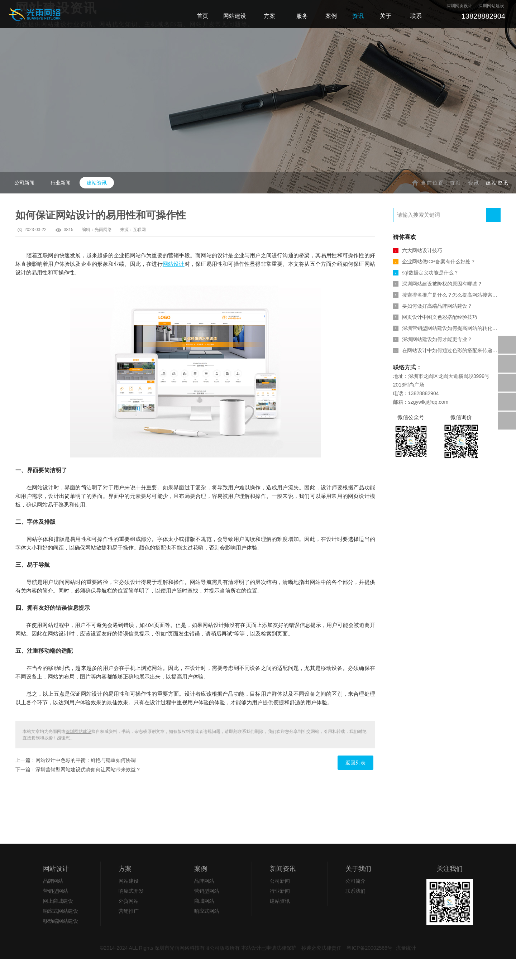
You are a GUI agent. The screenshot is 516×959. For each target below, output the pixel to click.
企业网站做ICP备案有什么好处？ (434, 261)
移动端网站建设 (60, 921)
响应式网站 (206, 911)
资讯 (473, 183)
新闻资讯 (283, 868)
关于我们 (358, 868)
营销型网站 (55, 891)
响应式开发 (131, 891)
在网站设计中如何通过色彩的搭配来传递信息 (447, 350)
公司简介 (355, 881)
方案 (125, 868)
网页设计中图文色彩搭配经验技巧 (435, 317)
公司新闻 (24, 183)
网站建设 (129, 881)
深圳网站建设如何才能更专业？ (432, 339)
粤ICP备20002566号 (369, 948)
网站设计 (174, 264)
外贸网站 (129, 901)
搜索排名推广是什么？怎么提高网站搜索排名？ (447, 295)
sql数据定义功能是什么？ (426, 272)
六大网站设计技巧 (417, 250)
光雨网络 (103, 229)
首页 (455, 183)
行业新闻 (61, 183)
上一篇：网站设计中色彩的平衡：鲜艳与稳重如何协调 (75, 760)
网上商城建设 (58, 901)
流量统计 (406, 948)
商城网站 (204, 901)
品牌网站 (53, 881)
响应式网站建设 (60, 911)
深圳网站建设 (78, 731)
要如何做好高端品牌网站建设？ (432, 306)
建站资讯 (97, 183)
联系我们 (355, 891)
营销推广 (129, 911)
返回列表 (355, 763)
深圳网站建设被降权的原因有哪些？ (437, 284)
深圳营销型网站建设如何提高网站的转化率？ (447, 328)
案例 (200, 868)
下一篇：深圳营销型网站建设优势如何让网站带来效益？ (78, 769)
